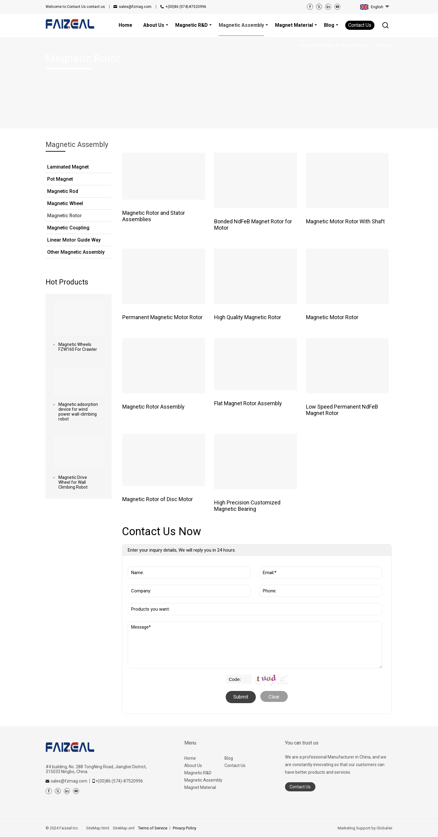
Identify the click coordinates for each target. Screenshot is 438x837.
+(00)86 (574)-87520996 (185, 7)
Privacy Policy (184, 828)
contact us (75, 7)
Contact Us (359, 25)
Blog (228, 758)
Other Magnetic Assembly (76, 252)
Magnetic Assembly (203, 780)
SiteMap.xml (123, 828)
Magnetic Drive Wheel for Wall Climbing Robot (73, 482)
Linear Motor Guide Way (74, 240)
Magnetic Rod (62, 191)
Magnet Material (200, 787)
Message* (255, 644)
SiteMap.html (97, 828)
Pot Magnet (60, 179)
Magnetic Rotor (64, 215)
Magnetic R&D (197, 772)
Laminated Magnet (68, 167)
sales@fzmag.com (135, 7)
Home (190, 758)
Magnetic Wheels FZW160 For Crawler (77, 347)
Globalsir (384, 828)
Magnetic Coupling (68, 228)
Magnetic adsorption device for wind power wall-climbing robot (78, 411)
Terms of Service (152, 828)
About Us (193, 765)
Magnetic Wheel (65, 203)
